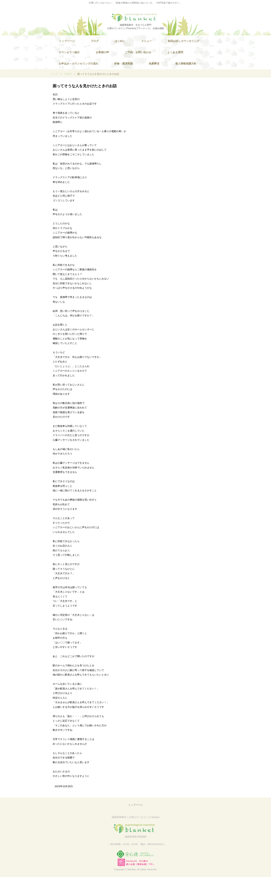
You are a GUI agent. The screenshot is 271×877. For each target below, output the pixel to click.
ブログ (95, 40)
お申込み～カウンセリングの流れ (78, 63)
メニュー (146, 40)
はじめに (120, 40)
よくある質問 (175, 52)
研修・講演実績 (123, 63)
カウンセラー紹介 (69, 52)
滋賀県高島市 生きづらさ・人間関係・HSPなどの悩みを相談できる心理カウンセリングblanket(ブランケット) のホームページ (135, 17)
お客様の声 (102, 52)
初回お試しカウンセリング (183, 40)
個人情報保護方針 (185, 63)
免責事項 (154, 63)
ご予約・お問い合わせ (138, 52)
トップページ (67, 40)
